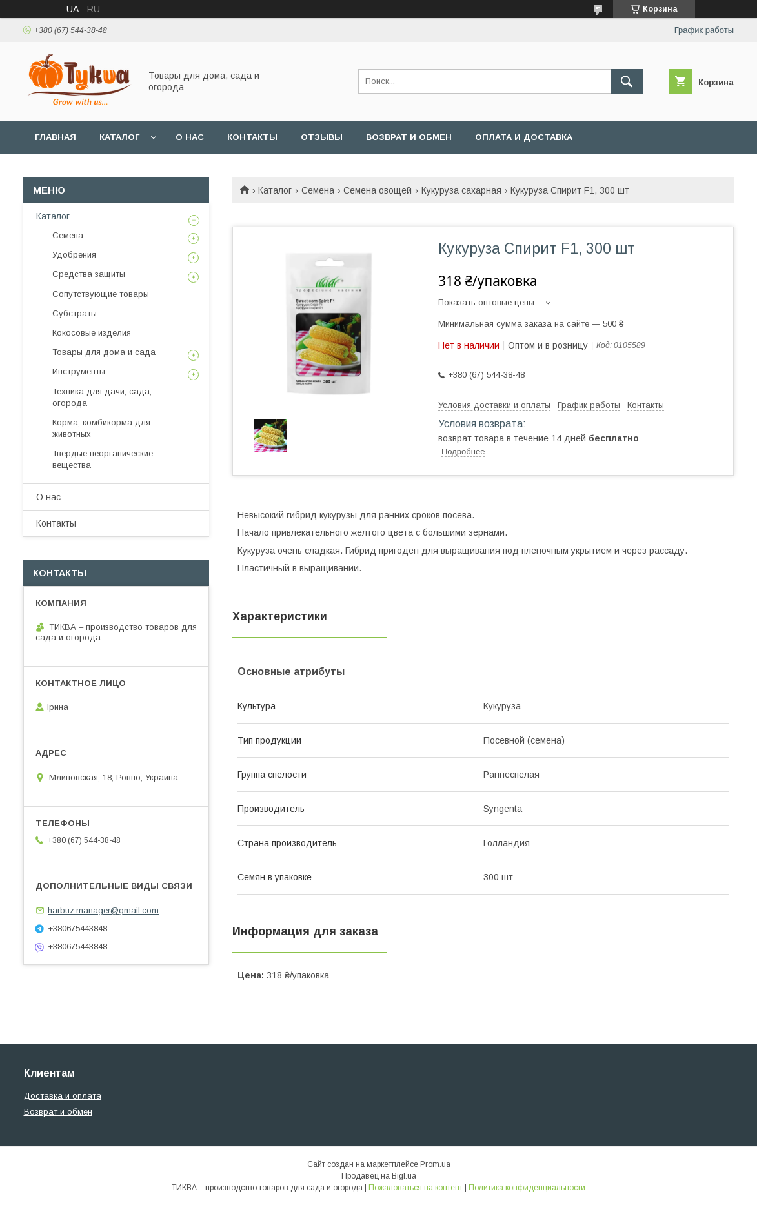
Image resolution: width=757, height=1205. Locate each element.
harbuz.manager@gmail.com (103, 910)
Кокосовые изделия (91, 333)
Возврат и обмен (409, 137)
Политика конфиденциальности (527, 1187)
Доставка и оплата (62, 1095)
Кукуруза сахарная (461, 190)
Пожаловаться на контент (415, 1187)
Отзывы (322, 137)
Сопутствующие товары (100, 294)
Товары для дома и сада (104, 352)
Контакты (252, 137)
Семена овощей (377, 190)
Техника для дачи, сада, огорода (102, 397)
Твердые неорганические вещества (102, 459)
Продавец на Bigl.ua (378, 1175)
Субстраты (74, 313)
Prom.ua (435, 1164)
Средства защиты (88, 274)
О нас (190, 137)
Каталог (119, 137)
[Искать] (627, 81)
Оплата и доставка (523, 137)
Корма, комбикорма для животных (101, 428)
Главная (55, 137)
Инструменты (78, 371)
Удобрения (74, 254)
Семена (317, 190)
